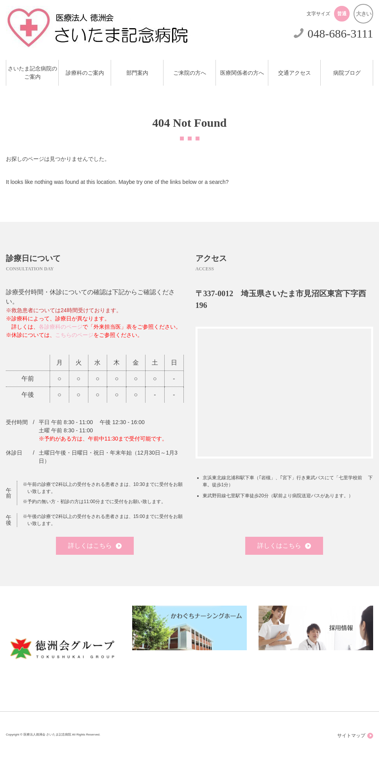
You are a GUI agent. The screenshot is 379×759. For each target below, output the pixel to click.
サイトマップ (355, 736)
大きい (363, 14)
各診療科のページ (61, 327)
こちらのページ (74, 335)
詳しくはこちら (95, 545)
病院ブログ (347, 73)
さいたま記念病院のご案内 (32, 73)
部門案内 (137, 73)
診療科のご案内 (85, 73)
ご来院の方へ (189, 73)
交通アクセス (294, 73)
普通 (342, 13)
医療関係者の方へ (242, 73)
